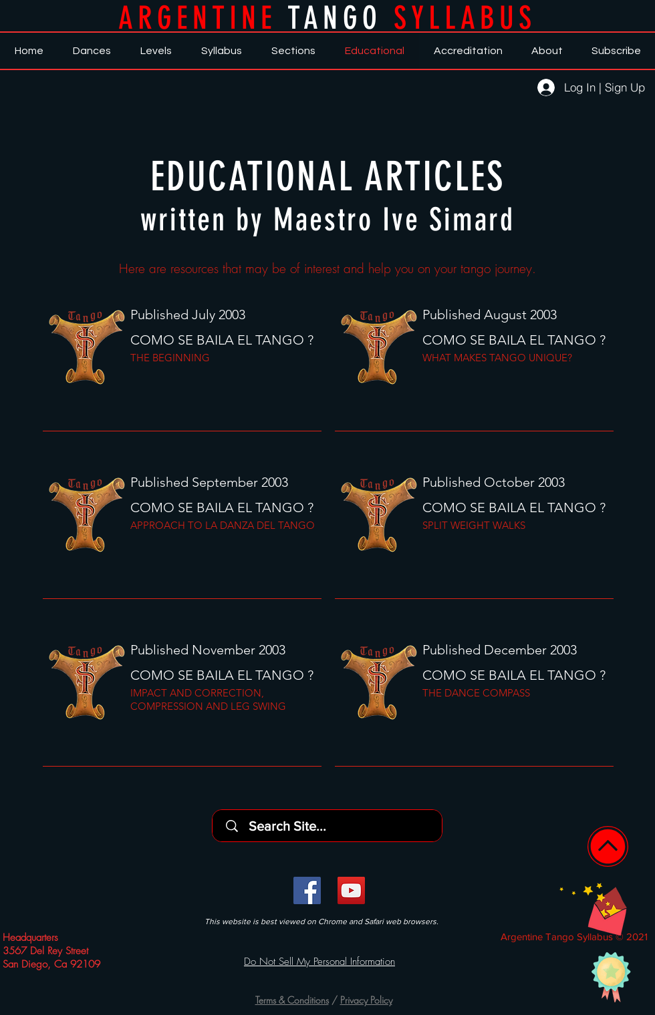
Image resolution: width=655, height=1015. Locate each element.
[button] (593, 909)
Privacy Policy (366, 1000)
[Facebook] (307, 890)
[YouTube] (351, 890)
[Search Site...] (331, 825)
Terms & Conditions (292, 1000)
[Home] (607, 846)
